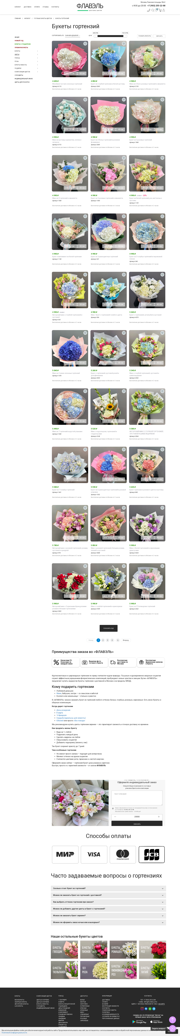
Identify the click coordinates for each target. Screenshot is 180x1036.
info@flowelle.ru (150, 1002)
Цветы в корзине (43, 1002)
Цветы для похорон (22, 82)
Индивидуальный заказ (24, 78)
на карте (161, 1004)
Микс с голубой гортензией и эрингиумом (106, 606)
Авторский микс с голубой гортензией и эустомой (67, 316)
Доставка (27, 7)
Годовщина (62, 1006)
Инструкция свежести (110, 1006)
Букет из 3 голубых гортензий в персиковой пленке (145, 258)
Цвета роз (84, 996)
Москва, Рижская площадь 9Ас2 (153, 2)
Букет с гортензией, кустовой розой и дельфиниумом (105, 374)
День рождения (63, 710)
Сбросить (159, 36)
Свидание (62, 1018)
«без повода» (79, 721)
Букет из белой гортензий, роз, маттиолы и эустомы (145, 199)
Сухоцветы (19, 75)
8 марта (59, 713)
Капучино (84, 1004)
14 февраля (61, 715)
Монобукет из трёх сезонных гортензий (67, 84)
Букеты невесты (43, 1004)
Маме (58, 693)
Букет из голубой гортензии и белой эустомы (108, 84)
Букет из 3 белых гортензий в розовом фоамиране (105, 141)
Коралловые (85, 1006)
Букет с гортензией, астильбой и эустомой (145, 315)
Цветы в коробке (43, 1000)
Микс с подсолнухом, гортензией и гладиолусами (104, 433)
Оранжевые (84, 1014)
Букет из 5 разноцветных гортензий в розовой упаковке (108, 491)
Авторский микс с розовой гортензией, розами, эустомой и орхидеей (70, 549)
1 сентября (62, 1000)
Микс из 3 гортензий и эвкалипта (64, 198)
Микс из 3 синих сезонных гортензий (66, 373)
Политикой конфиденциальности (14, 1033)
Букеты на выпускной (66, 1004)
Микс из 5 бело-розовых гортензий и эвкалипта (147, 84)
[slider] (96, 36)
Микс (82, 1012)
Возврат (105, 1004)
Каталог (18, 7)
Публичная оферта (109, 1010)
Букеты (17, 996)
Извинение (62, 1010)
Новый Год (19, 40)
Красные (83, 1008)
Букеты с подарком (23, 44)
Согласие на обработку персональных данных (111, 1017)
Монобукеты (19, 1000)
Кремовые (84, 1010)
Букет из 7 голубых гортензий (63, 490)
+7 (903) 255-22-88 (150, 1000)
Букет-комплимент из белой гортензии (67, 257)
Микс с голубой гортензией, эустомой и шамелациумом (144, 374)
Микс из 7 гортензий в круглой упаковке (67, 431)
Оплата (37, 7)
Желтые (83, 1002)
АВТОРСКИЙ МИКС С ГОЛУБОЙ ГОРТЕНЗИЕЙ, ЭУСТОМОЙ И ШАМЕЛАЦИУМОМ (146, 433)
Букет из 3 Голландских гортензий (142, 606)
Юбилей (59, 721)
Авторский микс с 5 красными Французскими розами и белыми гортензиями (69, 607)
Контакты (55, 7)
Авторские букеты (21, 1004)
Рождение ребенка (65, 1014)
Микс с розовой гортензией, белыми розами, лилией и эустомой (107, 549)
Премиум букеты (21, 47)
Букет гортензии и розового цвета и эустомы (146, 490)
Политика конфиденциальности (110, 1013)
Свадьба (61, 1016)
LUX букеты (19, 1006)
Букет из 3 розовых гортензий (140, 140)
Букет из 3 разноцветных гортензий (104, 257)
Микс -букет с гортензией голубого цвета (106, 315)
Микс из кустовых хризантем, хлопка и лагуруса (66, 141)
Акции (17, 37)
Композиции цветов (44, 996)
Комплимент (63, 1012)
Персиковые (84, 1016)
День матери (63, 1022)
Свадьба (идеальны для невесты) (71, 718)
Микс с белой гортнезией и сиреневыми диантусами (144, 549)
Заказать (137, 820)
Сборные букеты (21, 1002)
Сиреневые (84, 1020)
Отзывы (46, 7)
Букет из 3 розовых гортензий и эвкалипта (107, 198)
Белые (82, 1000)
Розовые (83, 1018)
